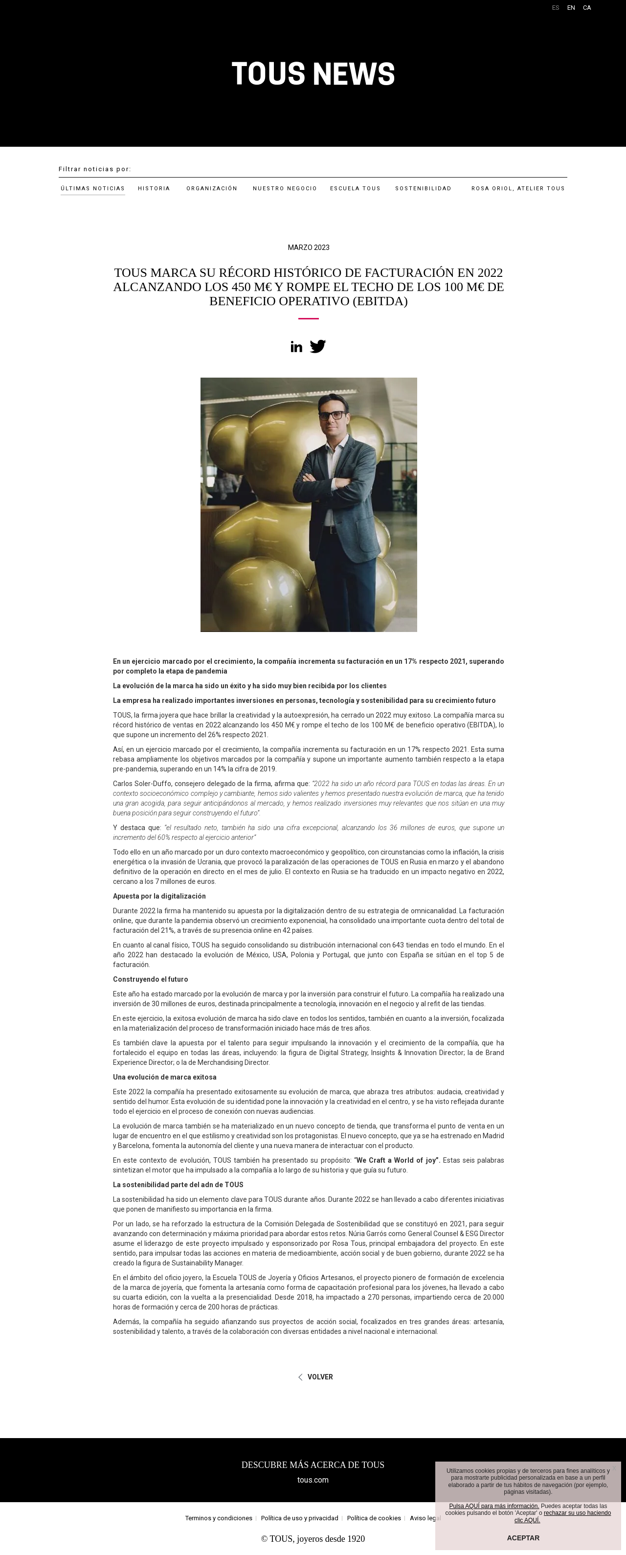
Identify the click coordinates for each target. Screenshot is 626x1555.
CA (587, 7)
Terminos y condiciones (218, 1518)
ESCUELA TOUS (355, 188)
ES (555, 7)
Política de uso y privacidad (299, 1518)
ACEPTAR (523, 1538)
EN (571, 7)
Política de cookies (374, 1518)
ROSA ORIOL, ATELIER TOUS (518, 188)
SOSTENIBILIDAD (423, 188)
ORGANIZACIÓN (212, 188)
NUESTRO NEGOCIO (285, 188)
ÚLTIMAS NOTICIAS (93, 188)
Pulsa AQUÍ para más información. (494, 1506)
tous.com (313, 1480)
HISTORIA (154, 188)
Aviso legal (425, 1518)
